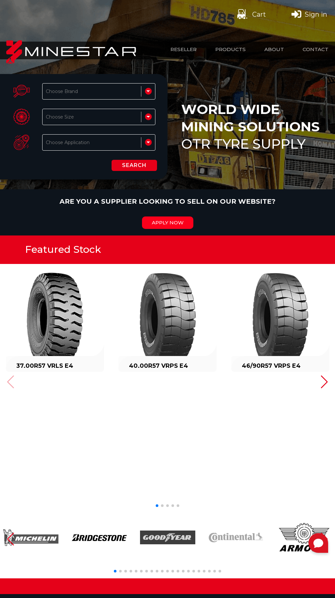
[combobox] (46, 91)
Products (230, 49)
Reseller (183, 49)
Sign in (309, 14)
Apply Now (167, 222)
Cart (251, 14)
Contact (315, 49)
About (274, 49)
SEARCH (134, 165)
